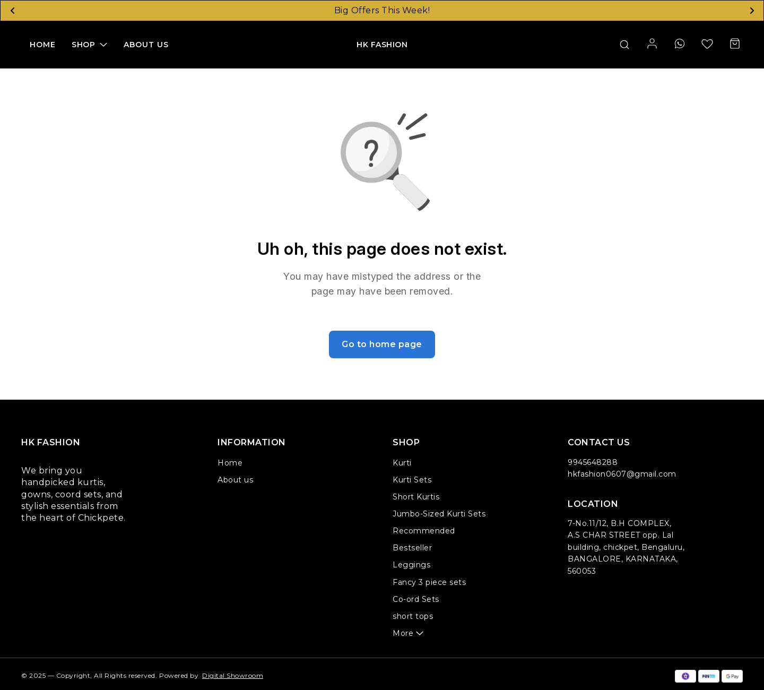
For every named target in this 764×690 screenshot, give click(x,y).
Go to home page (382, 344)
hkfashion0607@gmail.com (622, 474)
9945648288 (593, 462)
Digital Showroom (232, 675)
